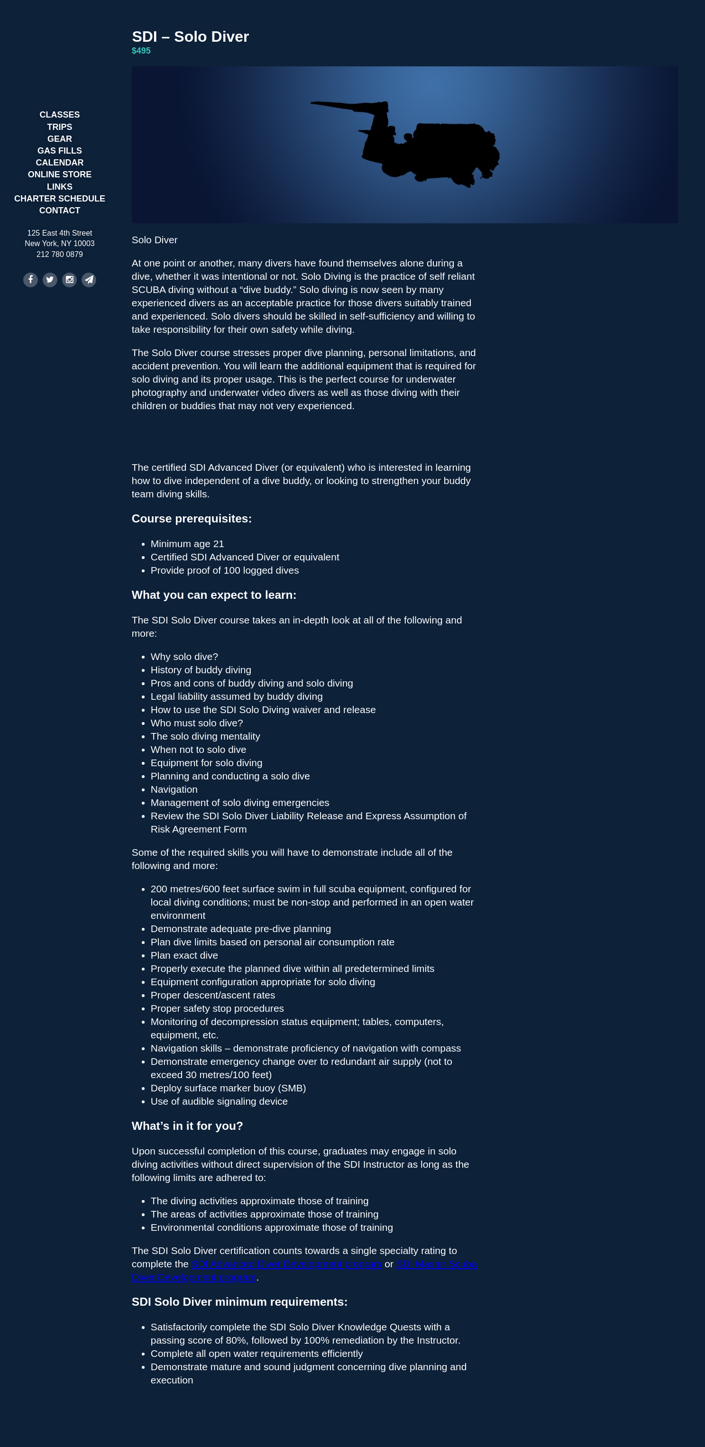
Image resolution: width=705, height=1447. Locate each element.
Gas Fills (59, 151)
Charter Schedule (59, 198)
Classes (59, 114)
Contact (60, 210)
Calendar (60, 162)
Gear (59, 139)
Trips (60, 127)
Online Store (60, 174)
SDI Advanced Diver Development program (287, 1263)
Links (60, 187)
